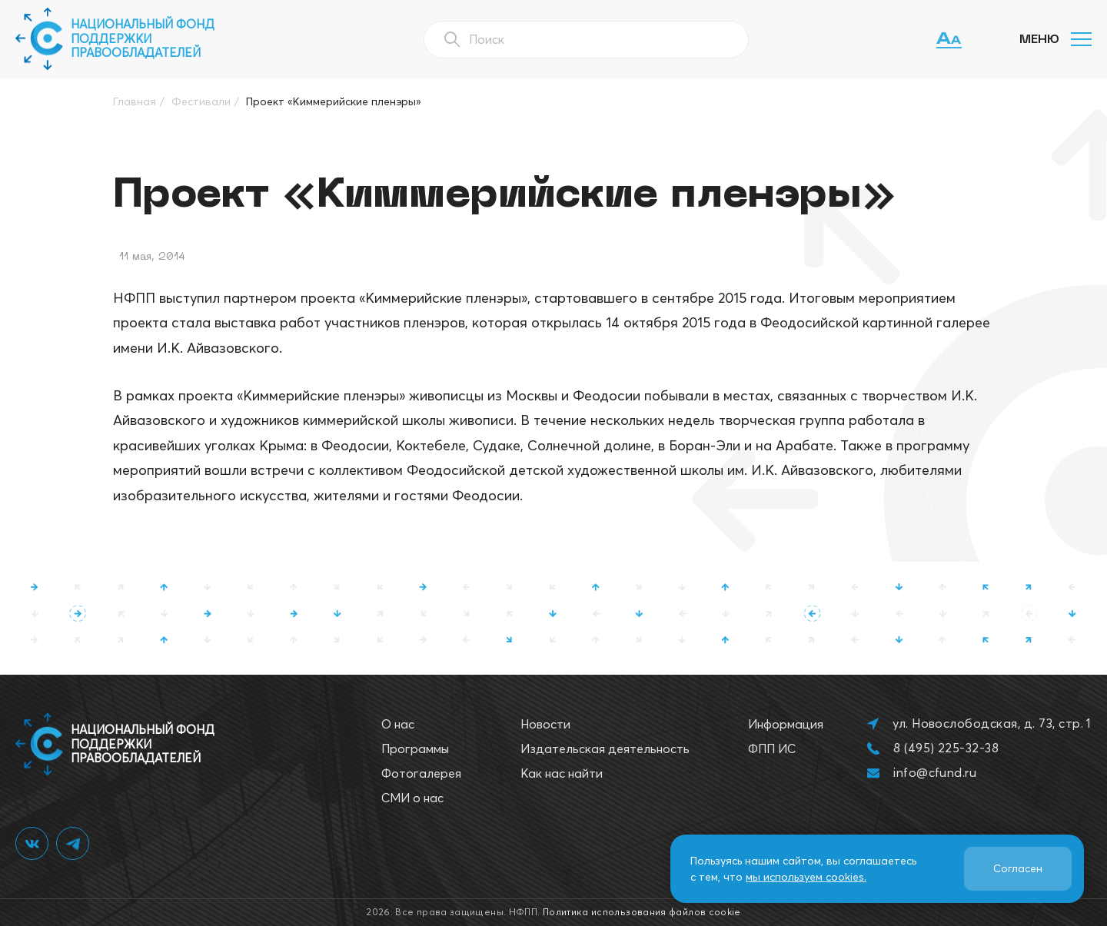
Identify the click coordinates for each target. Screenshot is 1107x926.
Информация (785, 724)
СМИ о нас (412, 797)
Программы (415, 748)
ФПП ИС (772, 748)
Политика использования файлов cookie (642, 912)
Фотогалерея (421, 773)
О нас (397, 724)
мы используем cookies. (806, 877)
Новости (545, 724)
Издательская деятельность (605, 748)
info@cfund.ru (934, 772)
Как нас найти (561, 773)
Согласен (1017, 868)
